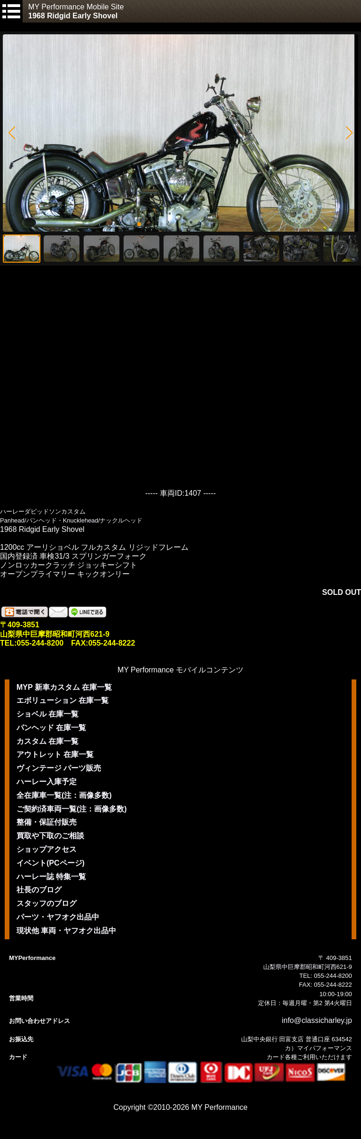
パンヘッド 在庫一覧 (51, 728)
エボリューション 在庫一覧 (62, 700)
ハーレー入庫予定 (46, 782)
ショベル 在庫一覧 (47, 714)
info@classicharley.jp (317, 1020)
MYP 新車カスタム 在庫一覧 (64, 687)
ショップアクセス (46, 849)
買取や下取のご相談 (50, 836)
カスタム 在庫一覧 (47, 741)
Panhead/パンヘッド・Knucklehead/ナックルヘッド (71, 520)
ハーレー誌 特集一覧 (51, 877)
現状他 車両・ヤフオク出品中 (66, 931)
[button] (12, 133)
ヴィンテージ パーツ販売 (58, 768)
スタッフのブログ (46, 903)
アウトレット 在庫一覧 (55, 754)
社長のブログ (39, 890)
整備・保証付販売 (46, 822)
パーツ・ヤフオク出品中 (57, 917)
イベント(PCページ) (50, 863)
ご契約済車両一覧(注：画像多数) (71, 809)
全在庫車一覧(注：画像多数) (64, 795)
